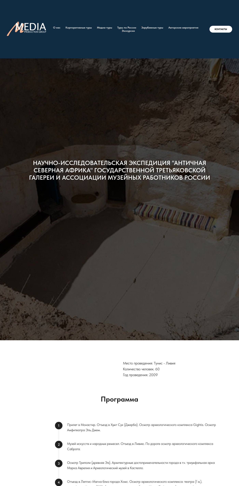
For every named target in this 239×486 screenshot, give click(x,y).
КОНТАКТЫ (221, 29)
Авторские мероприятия (183, 27)
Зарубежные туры (152, 27)
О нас (56, 27)
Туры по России (126, 27)
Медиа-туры (104, 27)
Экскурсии (128, 30)
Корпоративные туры (79, 27)
